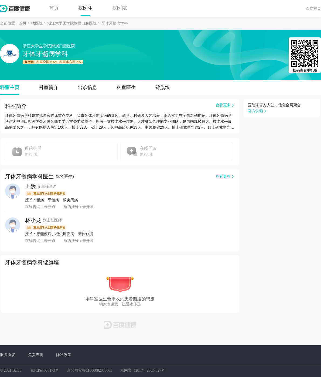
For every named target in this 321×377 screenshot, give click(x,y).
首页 (54, 8)
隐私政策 (63, 355)
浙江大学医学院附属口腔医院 (72, 23)
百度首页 (313, 8)
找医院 (119, 8)
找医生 (85, 8)
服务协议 (7, 355)
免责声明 (35, 355)
